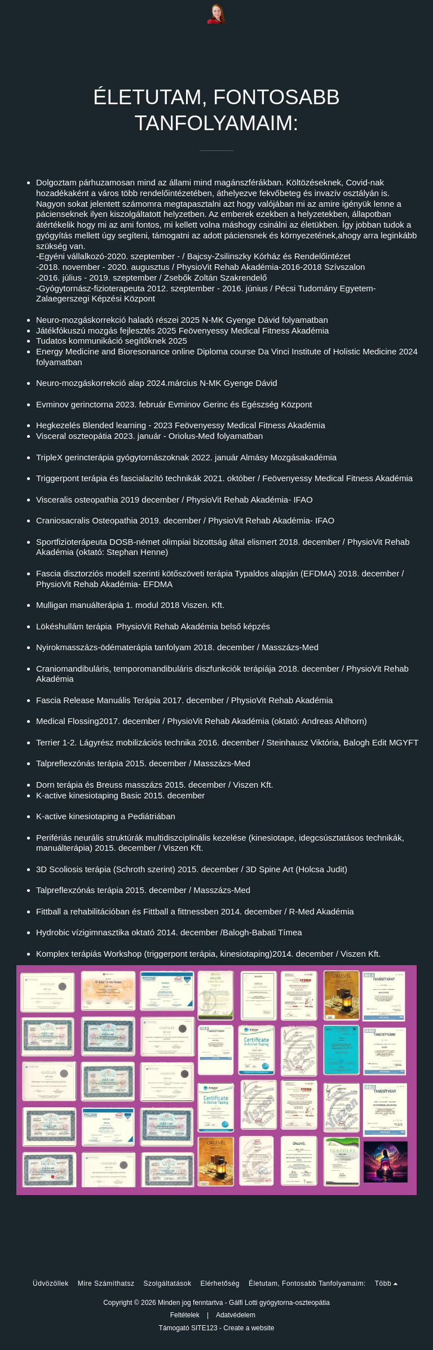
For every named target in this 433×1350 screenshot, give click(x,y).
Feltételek (185, 1315)
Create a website (248, 1328)
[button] (12, 13)
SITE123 (204, 1328)
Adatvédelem (235, 1315)
